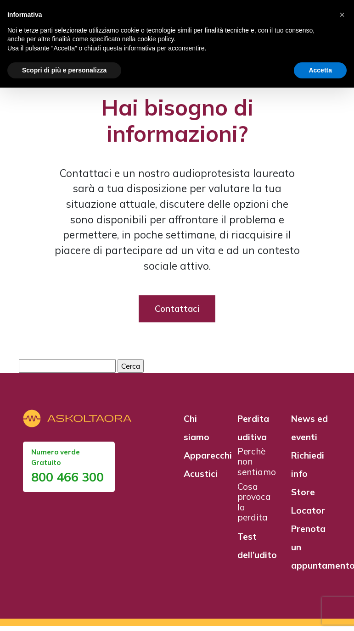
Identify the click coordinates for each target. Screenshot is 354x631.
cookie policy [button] (155, 39)
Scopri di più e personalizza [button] (64, 70)
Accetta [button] (320, 70)
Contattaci (177, 313)
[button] (342, 14)
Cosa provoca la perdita (254, 507)
